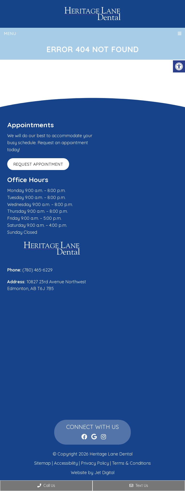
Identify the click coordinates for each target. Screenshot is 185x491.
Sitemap (42, 463)
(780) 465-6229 (37, 270)
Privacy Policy (95, 463)
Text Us (138, 485)
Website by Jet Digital (92, 472)
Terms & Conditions (131, 463)
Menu (10, 33)
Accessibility (66, 463)
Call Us (46, 485)
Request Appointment (38, 164)
